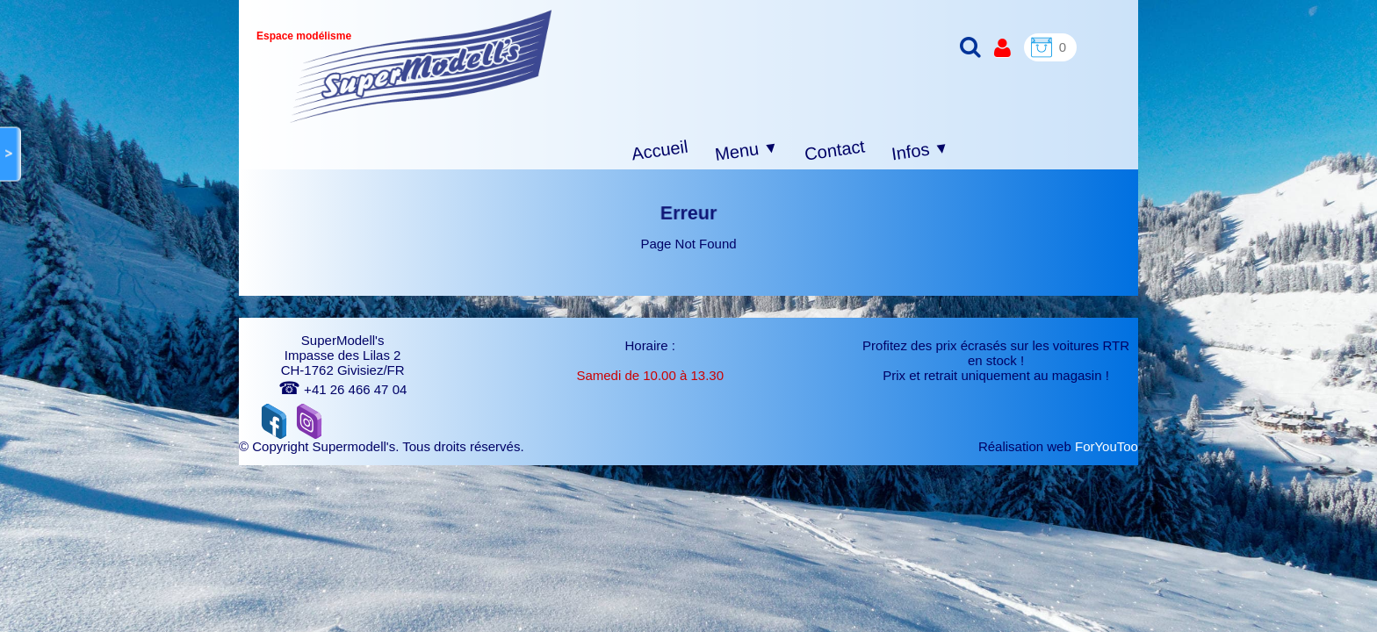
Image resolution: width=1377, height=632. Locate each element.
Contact (835, 149)
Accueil (660, 150)
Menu (747, 151)
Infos (920, 151)
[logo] (421, 66)
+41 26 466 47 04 (342, 389)
